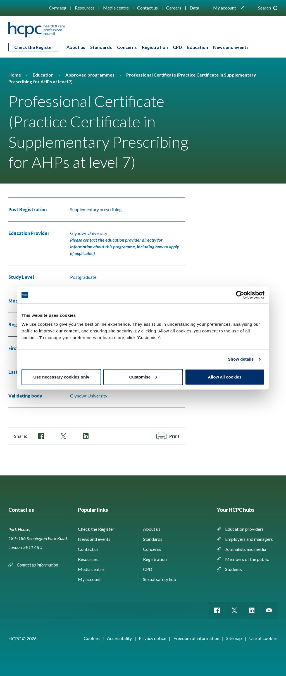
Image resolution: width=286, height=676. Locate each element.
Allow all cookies (225, 376)
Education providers (244, 529)
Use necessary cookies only (61, 376)
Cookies (92, 638)
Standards (101, 47)
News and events (231, 47)
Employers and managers (249, 539)
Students (233, 569)
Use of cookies (263, 638)
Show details (241, 359)
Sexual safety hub (159, 579)
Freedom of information (196, 638)
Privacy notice (152, 638)
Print (168, 436)
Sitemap (234, 638)
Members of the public (247, 559)
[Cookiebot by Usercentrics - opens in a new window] (240, 295)
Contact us (147, 7)
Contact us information (38, 564)
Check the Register (33, 47)
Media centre (116, 7)
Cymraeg (57, 7)
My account (228, 7)
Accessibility (119, 638)
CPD (177, 47)
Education (197, 47)
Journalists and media (245, 549)
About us (75, 47)
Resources (85, 7)
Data (194, 7)
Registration (155, 47)
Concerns (127, 47)
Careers (173, 7)
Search (268, 7)
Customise (143, 376)
